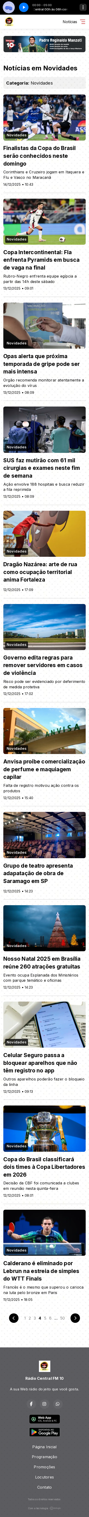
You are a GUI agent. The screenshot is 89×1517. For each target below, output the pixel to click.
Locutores (44, 1477)
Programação (44, 1456)
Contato (44, 1487)
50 (62, 1318)
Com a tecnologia (44, 1508)
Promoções (44, 1467)
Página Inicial (44, 1446)
